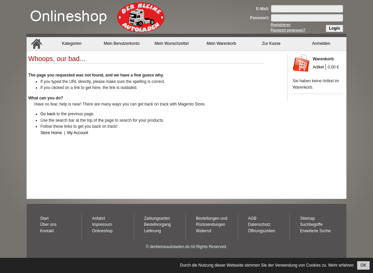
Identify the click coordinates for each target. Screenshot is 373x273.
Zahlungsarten (157, 218)
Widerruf (203, 231)
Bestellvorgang (157, 224)
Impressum (102, 224)
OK (363, 265)
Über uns (48, 224)
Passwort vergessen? (288, 30)
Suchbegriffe (311, 224)
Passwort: (259, 18)
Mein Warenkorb (221, 43)
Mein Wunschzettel (172, 43)
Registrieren (280, 25)
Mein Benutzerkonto (122, 43)
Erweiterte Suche (315, 231)
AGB (252, 218)
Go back (48, 114)
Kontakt (47, 231)
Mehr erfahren (340, 265)
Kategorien (71, 43)
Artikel (318, 67)
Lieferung (152, 231)
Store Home (51, 132)
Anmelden (321, 43)
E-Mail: (262, 8)
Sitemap (307, 218)
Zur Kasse (271, 43)
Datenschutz (259, 224)
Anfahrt (98, 218)
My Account (77, 132)
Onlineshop (102, 231)
